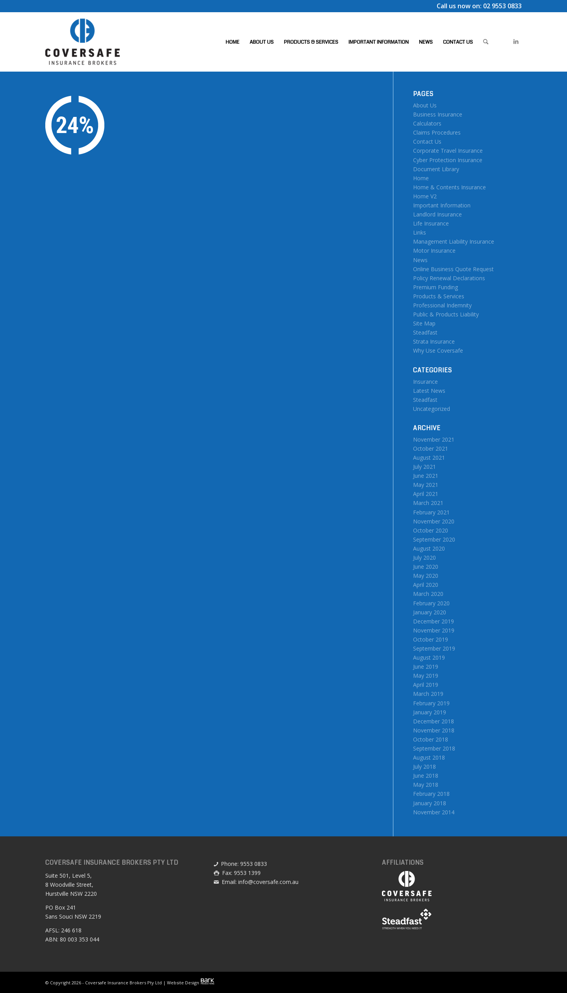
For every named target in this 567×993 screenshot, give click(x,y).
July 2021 (424, 466)
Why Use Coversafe (438, 350)
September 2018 (434, 748)
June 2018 (425, 775)
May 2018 (425, 784)
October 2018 (430, 739)
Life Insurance (431, 223)
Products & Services (438, 296)
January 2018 (429, 803)
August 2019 (429, 657)
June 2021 (425, 475)
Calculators (427, 123)
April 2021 (425, 493)
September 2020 (434, 539)
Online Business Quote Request (453, 269)
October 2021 (430, 448)
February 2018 (431, 793)
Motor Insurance (434, 250)
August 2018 (429, 757)
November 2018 (433, 730)
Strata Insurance (434, 341)
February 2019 (431, 703)
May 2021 (425, 484)
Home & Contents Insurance (449, 187)
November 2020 (433, 521)
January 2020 (429, 612)
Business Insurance (437, 114)
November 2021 (433, 439)
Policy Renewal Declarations (449, 278)
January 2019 (429, 712)
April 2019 (425, 684)
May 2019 (425, 675)
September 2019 (434, 648)
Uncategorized (431, 408)
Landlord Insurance (437, 214)
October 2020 (430, 530)
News (420, 260)
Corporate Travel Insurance (448, 150)
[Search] (485, 41)
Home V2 (425, 196)
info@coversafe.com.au (268, 882)
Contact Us (427, 141)
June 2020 (425, 566)
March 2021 (428, 503)
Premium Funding (435, 287)
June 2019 (425, 666)
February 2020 (431, 603)
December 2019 (433, 621)
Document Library (436, 169)
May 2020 (425, 575)
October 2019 (430, 639)
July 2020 (424, 557)
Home (421, 178)
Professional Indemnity (442, 305)
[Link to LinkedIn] (516, 41)
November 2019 (433, 630)
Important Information (442, 205)
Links (419, 232)
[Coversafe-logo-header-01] (82, 41)
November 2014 (433, 812)
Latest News (429, 390)
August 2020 (429, 548)
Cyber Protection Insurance (447, 160)
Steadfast (425, 332)
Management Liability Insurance (453, 241)
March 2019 (428, 693)
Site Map (424, 323)
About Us (425, 105)
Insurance (425, 381)
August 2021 (429, 457)
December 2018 (433, 721)
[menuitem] (232, 41)
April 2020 (425, 584)
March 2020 (428, 593)
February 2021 (431, 512)
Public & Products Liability (446, 314)
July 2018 (424, 766)
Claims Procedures (437, 132)
